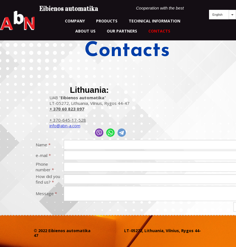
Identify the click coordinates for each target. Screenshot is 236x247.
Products (106, 21)
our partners (122, 31)
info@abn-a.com (64, 125)
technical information (154, 21)
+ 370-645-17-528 (67, 120)
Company (75, 21)
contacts (159, 31)
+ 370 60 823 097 (66, 109)
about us (85, 31)
